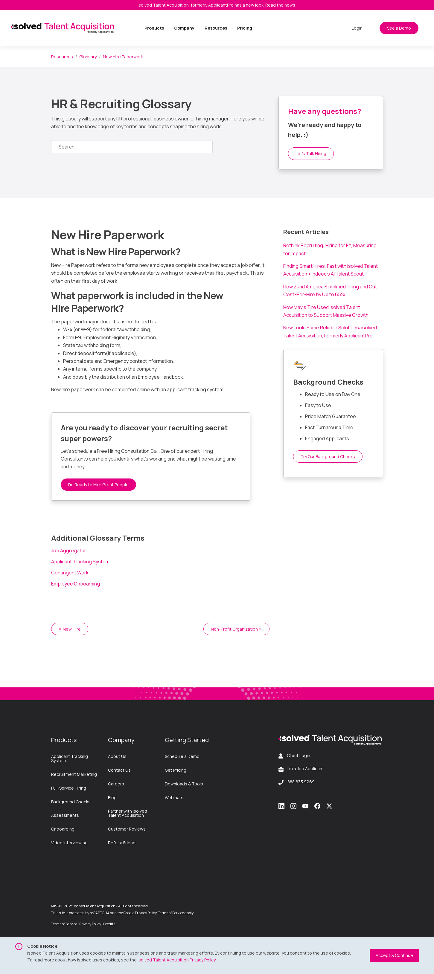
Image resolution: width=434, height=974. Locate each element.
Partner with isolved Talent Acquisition (127, 813)
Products (154, 28)
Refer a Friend (121, 842)
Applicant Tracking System (80, 561)
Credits (109, 923)
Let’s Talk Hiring (311, 153)
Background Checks (71, 802)
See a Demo (399, 28)
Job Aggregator (68, 550)
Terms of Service (171, 912)
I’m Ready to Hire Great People (98, 484)
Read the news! (281, 5)
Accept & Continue (394, 955)
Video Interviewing (69, 842)
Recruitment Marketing (74, 774)
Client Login (298, 755)
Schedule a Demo (182, 756)
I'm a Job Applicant (305, 768)
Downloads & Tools (184, 784)
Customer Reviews (127, 829)
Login (357, 28)
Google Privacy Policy (140, 912)
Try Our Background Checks (328, 456)
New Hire (70, 628)
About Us (117, 756)
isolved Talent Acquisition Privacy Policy (176, 960)
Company (184, 28)
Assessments (65, 815)
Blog (112, 797)
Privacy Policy (90, 923)
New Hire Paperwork (123, 56)
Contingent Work (70, 572)
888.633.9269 (301, 782)
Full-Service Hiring (68, 788)
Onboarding (62, 829)
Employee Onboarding (75, 583)
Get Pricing (175, 770)
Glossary (88, 56)
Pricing (244, 28)
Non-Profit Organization (236, 628)
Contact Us (119, 770)
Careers (116, 784)
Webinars (174, 797)
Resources (216, 28)
